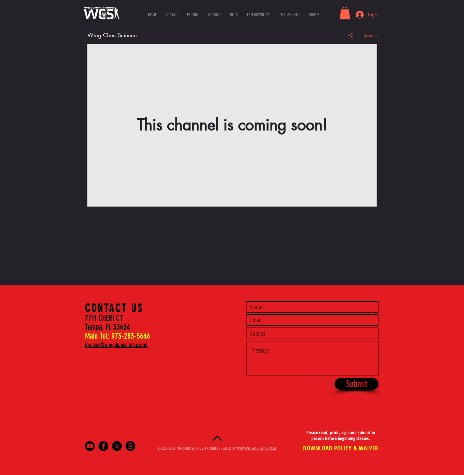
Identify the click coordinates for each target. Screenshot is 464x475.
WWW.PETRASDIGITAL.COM (256, 448)
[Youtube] (90, 446)
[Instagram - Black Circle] (130, 446)
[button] (345, 13)
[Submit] (356, 384)
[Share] (350, 35)
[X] (117, 446)
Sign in (370, 35)
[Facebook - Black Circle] (103, 446)
